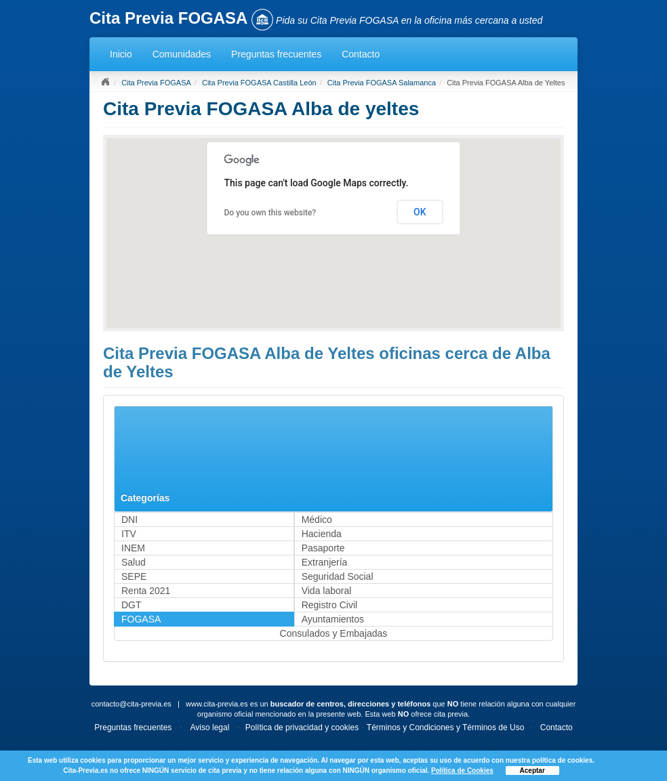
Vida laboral (327, 590)
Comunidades (182, 54)
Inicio (121, 54)
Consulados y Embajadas (334, 633)
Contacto (361, 54)
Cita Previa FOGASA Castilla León (259, 83)
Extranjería (325, 562)
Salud (133, 562)
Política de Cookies (462, 770)
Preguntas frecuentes (276, 54)
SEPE (133, 576)
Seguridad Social (337, 576)
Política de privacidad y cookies (302, 727)
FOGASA (141, 619)
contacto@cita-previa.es (131, 704)
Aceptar (532, 770)
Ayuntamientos (333, 619)
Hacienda (322, 533)
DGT (131, 604)
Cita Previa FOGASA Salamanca (381, 83)
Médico (317, 519)
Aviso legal (210, 727)
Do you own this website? (270, 212)
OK (419, 212)
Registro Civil (329, 604)
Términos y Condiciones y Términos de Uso (446, 727)
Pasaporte (323, 548)
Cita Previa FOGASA (156, 83)
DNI (129, 519)
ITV (128, 533)
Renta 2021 (145, 590)
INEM (133, 548)
